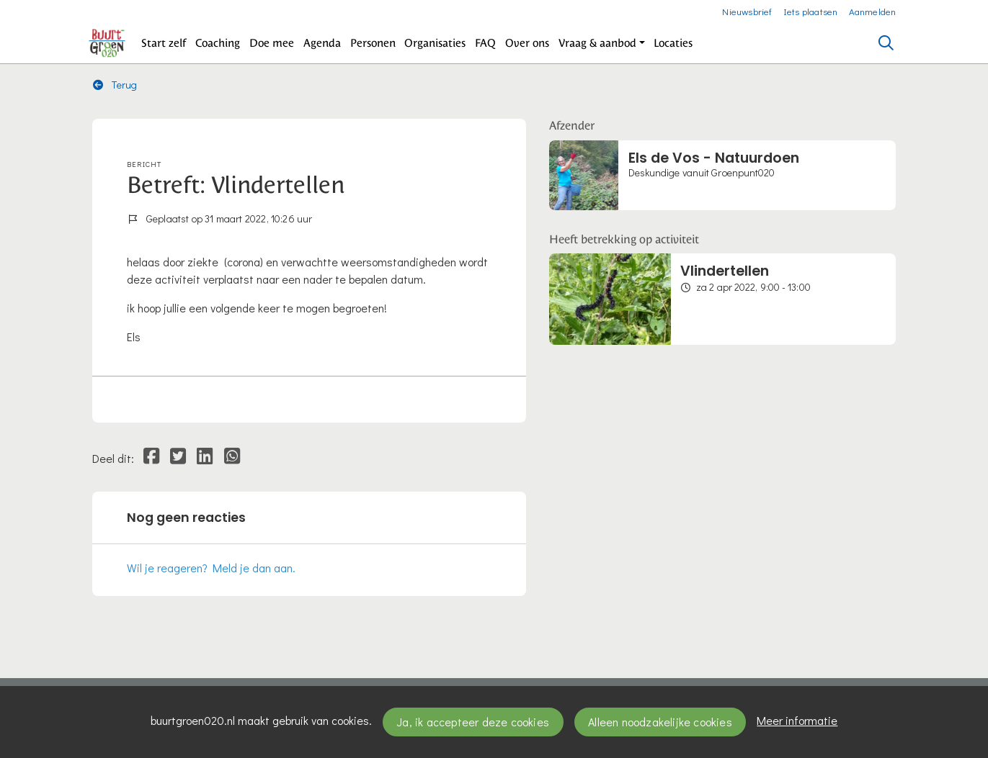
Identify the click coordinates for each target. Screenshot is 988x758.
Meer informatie (797, 720)
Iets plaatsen (810, 11)
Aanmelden (872, 11)
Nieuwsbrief (747, 11)
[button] (164, 43)
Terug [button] (115, 84)
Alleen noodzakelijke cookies (660, 721)
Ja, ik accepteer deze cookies (472, 721)
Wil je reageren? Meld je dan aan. (211, 567)
